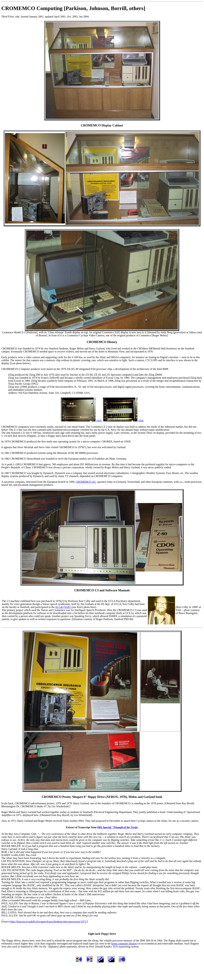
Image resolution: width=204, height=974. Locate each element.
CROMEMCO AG (86, 481)
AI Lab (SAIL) (63, 607)
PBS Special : (117, 827)
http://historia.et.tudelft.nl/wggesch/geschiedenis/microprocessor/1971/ (48, 921)
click (81, 420)
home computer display (124, 943)
